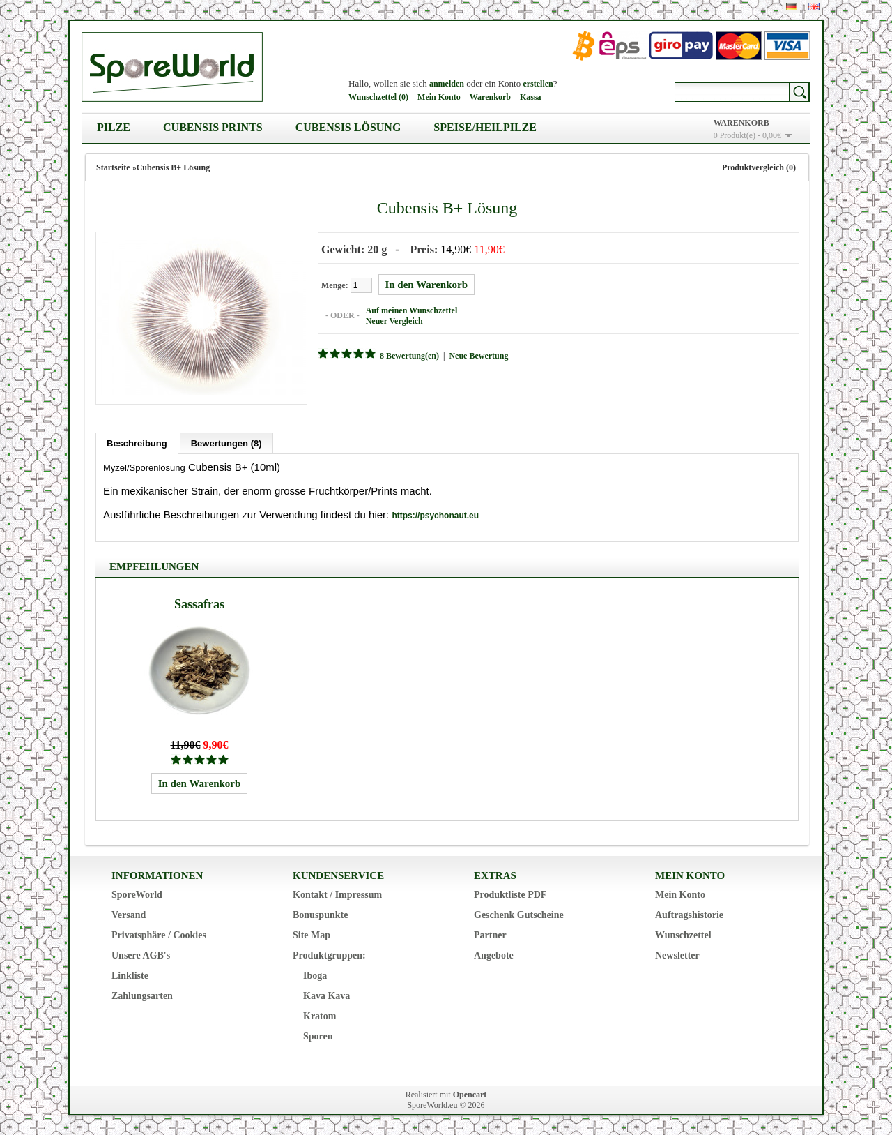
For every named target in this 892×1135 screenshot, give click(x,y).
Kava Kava (326, 994)
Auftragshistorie (689, 913)
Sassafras (199, 603)
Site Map (311, 934)
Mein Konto (439, 97)
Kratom (319, 1014)
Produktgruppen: (329, 954)
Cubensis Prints (213, 127)
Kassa (530, 97)
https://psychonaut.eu (435, 514)
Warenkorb (490, 97)
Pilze (113, 127)
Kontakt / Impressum (337, 893)
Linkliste (130, 974)
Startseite (113, 167)
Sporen (318, 1035)
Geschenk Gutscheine (519, 913)
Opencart (470, 1093)
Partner (490, 934)
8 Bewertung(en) (408, 355)
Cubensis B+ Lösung (173, 167)
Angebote (494, 954)
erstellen (538, 84)
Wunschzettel (683, 934)
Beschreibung (137, 442)
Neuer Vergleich (393, 320)
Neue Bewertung (477, 355)
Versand (129, 913)
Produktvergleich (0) (759, 167)
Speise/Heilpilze (485, 127)
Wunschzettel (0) (378, 97)
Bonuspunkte (320, 913)
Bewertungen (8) (226, 442)
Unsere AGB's (141, 954)
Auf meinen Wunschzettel (410, 310)
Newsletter (677, 954)
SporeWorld (137, 893)
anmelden (446, 84)
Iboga (315, 974)
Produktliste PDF (510, 893)
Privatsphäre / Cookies (159, 934)
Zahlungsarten (142, 994)
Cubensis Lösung (348, 127)
